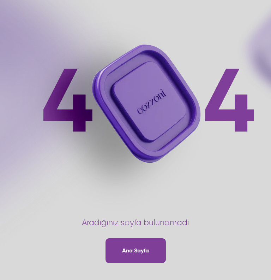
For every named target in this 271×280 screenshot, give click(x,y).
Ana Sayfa (135, 250)
